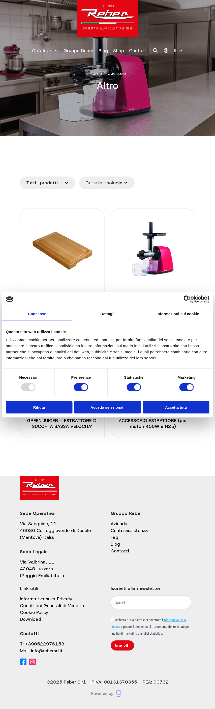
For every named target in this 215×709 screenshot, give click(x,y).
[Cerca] (155, 50)
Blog (103, 51)
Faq (114, 537)
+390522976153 (44, 644)
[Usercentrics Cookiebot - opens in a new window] (187, 299)
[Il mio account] (166, 50)
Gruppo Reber (79, 51)
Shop (118, 51)
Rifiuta (39, 407)
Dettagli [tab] (108, 314)
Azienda (119, 524)
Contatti (138, 51)
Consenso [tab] (37, 314)
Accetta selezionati (107, 407)
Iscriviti (122, 645)
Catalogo (45, 50)
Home (95, 73)
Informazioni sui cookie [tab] (178, 314)
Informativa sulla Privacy (46, 599)
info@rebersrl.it (47, 651)
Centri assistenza (129, 530)
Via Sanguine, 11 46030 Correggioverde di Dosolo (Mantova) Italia (55, 530)
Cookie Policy (34, 612)
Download (30, 619)
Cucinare (116, 73)
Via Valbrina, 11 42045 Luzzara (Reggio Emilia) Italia (42, 569)
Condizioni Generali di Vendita (52, 606)
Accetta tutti (176, 407)
